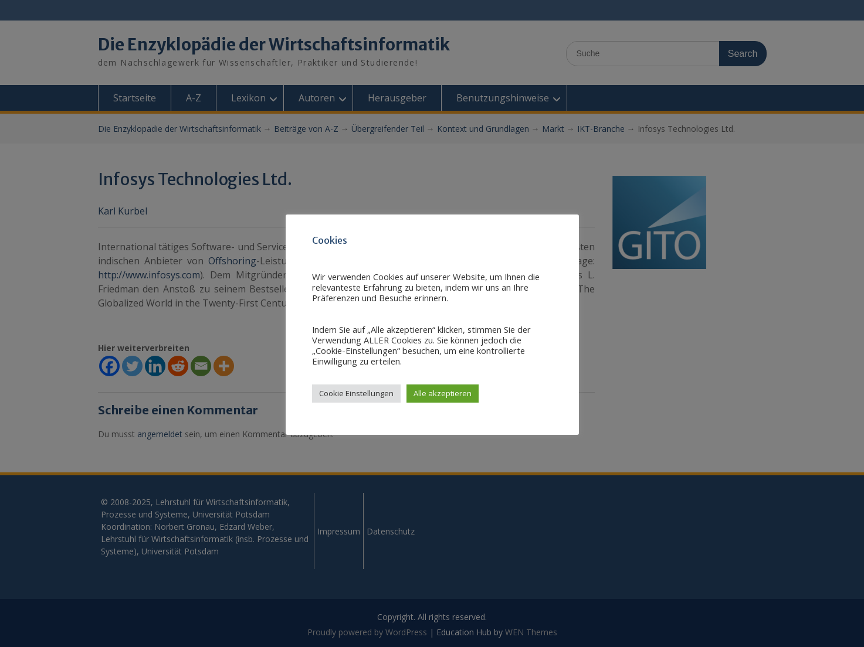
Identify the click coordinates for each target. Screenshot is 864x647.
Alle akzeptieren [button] (443, 393)
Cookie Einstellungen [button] (356, 393)
